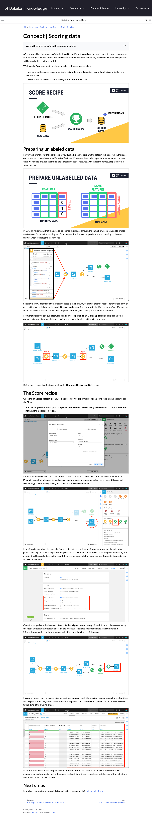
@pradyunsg (45, 812)
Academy (56, 8)
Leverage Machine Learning (42, 27)
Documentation (98, 8)
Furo (53, 812)
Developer (141, 8)
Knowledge (120, 8)
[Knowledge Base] (27, 8)
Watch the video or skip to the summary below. (76, 46)
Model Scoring (67, 27)
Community (75, 8)
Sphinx (34, 812)
